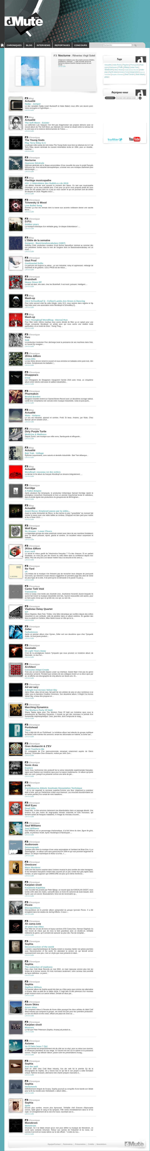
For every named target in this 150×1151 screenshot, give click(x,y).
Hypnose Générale (34, 163)
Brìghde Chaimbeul (117, 74)
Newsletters (101, 1144)
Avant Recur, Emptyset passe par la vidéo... (47, 511)
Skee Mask (140, 74)
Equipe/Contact (54, 1144)
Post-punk (134, 65)
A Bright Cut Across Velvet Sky (41, 690)
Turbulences (31, 632)
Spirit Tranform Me (34, 749)
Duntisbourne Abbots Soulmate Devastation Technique (53, 788)
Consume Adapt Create (37, 669)
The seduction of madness (38, 967)
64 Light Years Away (35, 651)
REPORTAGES (62, 45)
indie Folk (134, 67)
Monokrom (30, 1125)
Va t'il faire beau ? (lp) (36, 1046)
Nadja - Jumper (33, 104)
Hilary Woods (118, 70)
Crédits (91, 1144)
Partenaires (68, 1144)
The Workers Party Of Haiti (39, 710)
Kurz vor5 (30, 551)
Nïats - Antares (32, 415)
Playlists (126, 65)
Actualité (108, 65)
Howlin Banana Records (131, 70)
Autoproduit (133, 72)
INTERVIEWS (43, 45)
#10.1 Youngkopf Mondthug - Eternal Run (46, 320)
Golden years (32, 224)
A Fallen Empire (33, 491)
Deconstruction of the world (39, 947)
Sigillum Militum (33, 987)
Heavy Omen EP (33, 282)
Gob (27, 340)
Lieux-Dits (30, 359)
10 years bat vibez (34, 926)
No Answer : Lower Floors (38, 531)
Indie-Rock (117, 65)
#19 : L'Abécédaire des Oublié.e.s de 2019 (46, 183)
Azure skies (31, 1007)
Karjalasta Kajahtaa (35, 887)
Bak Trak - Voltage (34, 453)
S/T (26, 612)
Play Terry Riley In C (35, 143)
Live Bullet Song (33, 205)
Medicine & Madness (35, 434)
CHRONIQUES (14, 45)
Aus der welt (31, 1066)
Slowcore (109, 69)
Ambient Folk (123, 72)
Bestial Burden (32, 396)
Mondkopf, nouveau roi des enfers (43, 472)
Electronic (113, 67)
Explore (29, 768)
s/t (26, 571)
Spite (27, 1105)
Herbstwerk (31, 1086)
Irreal (27, 377)
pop (106, 77)
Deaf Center (129, 74)
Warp (126, 67)
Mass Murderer (32, 867)
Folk (120, 67)
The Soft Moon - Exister (37, 122)
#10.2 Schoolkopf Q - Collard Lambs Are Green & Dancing (55, 301)
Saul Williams (32, 828)
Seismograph (32, 847)
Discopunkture (32, 908)
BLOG (29, 45)
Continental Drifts (34, 263)
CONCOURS (80, 45)
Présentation (80, 1144)
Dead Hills (30, 808)
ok (140, 98)
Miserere (29, 1027)
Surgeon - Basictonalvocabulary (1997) (45, 243)
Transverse (30, 591)
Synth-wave (113, 72)
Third (27, 730)
